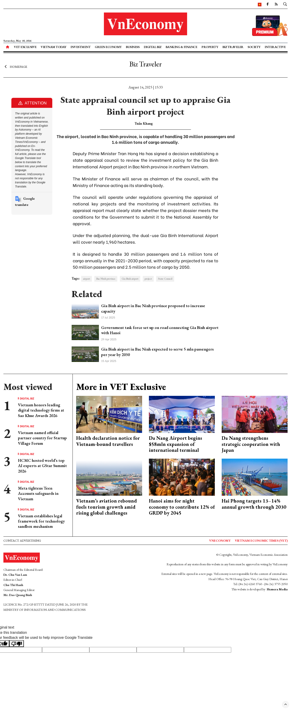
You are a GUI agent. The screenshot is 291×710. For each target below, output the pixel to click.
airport (86, 278)
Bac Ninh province (105, 278)
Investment (80, 47)
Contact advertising (22, 540)
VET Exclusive (25, 47)
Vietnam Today (53, 47)
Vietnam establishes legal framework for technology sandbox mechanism (41, 521)
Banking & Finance (181, 47)
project (148, 278)
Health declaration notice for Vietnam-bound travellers (108, 441)
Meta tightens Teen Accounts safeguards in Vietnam (38, 493)
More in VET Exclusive (121, 387)
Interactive (275, 47)
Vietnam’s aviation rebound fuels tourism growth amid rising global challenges (106, 507)
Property (209, 47)
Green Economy (108, 47)
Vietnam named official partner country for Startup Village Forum (42, 438)
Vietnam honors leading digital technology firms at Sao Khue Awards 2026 (41, 410)
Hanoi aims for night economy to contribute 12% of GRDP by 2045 (182, 507)
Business (132, 47)
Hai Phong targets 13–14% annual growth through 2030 (254, 504)
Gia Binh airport (130, 278)
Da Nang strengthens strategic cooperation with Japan (251, 444)
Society (254, 47)
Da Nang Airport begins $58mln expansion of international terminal (175, 444)
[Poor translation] (16, 643)
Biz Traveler (232, 47)
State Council (165, 278)
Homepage (15, 67)
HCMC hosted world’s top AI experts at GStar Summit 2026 (42, 466)
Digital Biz (152, 47)
